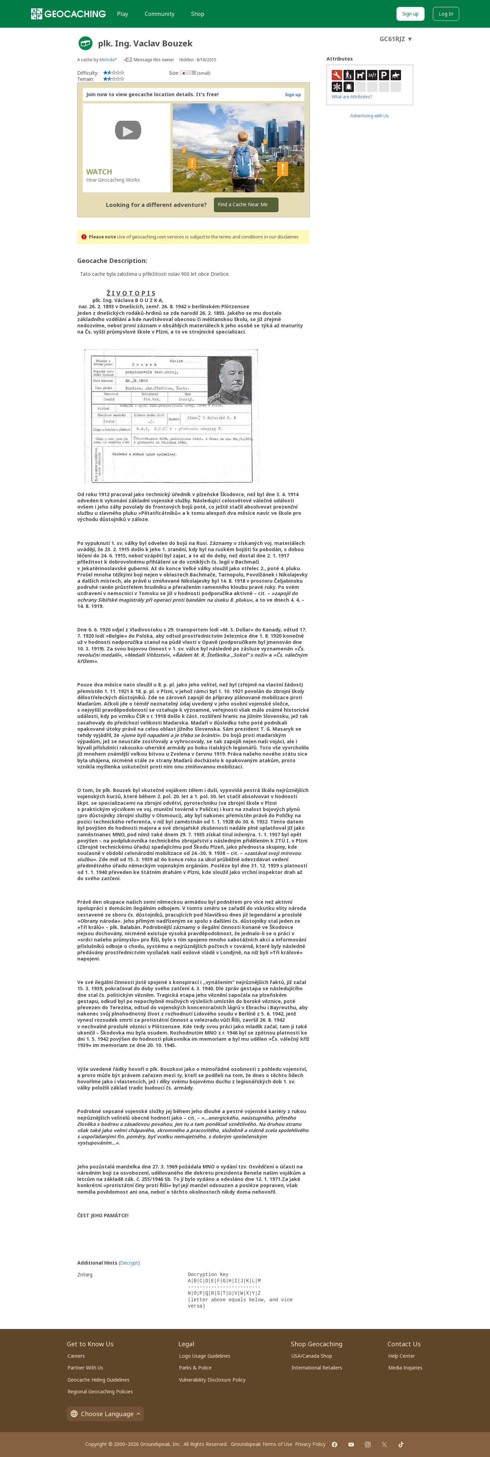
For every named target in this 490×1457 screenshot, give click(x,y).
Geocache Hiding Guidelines (99, 1379)
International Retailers (317, 1367)
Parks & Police (195, 1367)
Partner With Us (85, 1367)
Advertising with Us (369, 116)
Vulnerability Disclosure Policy (212, 1379)
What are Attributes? (352, 97)
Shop (197, 14)
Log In (446, 13)
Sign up (410, 13)
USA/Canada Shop (312, 1356)
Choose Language (105, 1414)
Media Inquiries (405, 1367)
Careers (76, 1356)
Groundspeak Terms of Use (261, 1444)
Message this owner (154, 60)
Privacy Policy (310, 1444)
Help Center (401, 1356)
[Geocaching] (68, 14)
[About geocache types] (85, 43)
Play (122, 14)
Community (160, 14)
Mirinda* (108, 60)
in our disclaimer (281, 237)
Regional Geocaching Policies (100, 1391)
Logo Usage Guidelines (204, 1356)
